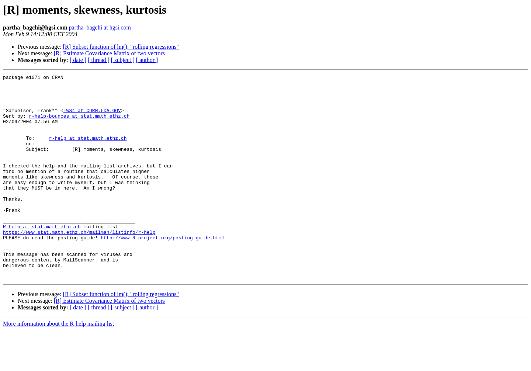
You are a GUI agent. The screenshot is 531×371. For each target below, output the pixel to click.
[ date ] (78, 60)
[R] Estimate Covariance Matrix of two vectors (109, 53)
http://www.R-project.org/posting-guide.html (162, 270)
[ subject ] (123, 60)
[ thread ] (99, 60)
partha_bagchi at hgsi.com (100, 27)
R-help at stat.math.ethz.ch (42, 257)
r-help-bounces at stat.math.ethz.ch (79, 124)
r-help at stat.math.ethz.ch (88, 151)
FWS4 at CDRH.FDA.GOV (92, 118)
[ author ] (147, 60)
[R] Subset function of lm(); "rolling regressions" (121, 47)
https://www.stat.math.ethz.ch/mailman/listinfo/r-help (79, 264)
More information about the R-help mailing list (58, 364)
